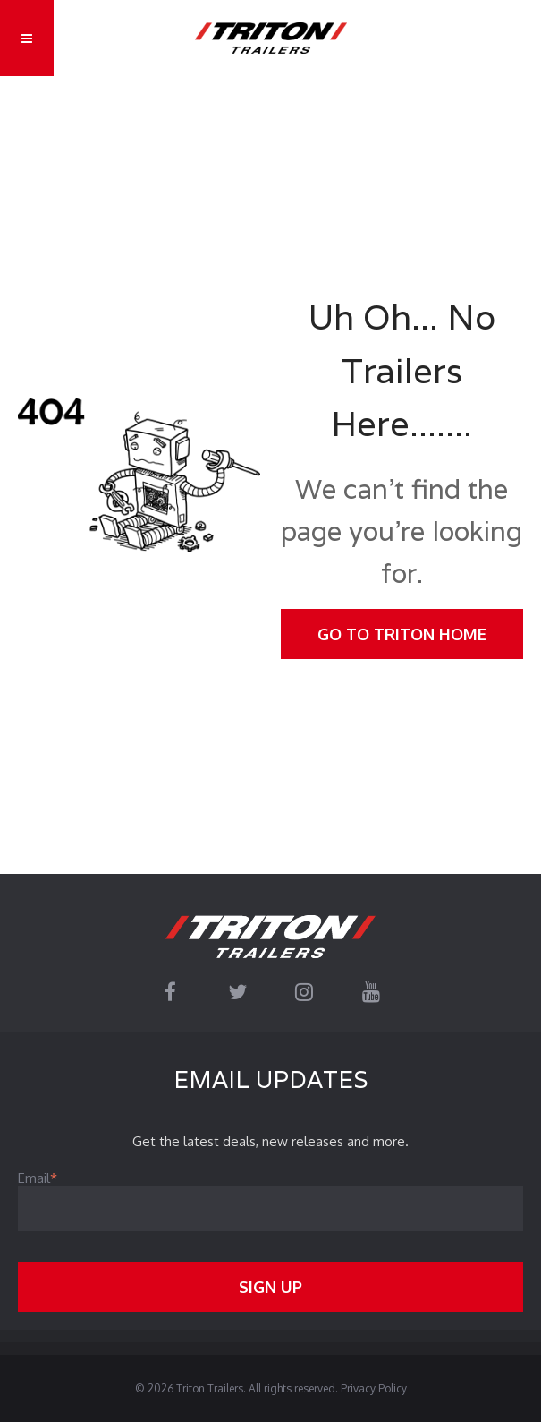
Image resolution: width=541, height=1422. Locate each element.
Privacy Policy (374, 1388)
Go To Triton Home (401, 634)
